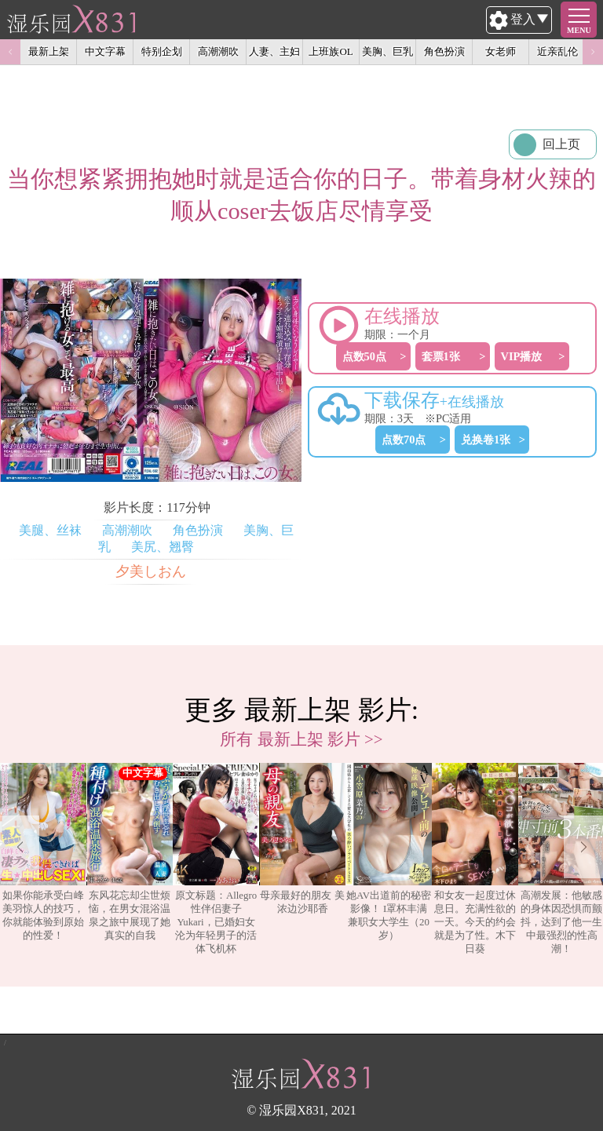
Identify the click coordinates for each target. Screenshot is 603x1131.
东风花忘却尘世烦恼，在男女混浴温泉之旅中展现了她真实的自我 (129, 852)
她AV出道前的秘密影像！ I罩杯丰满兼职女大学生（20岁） (388, 852)
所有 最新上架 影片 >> (301, 739)
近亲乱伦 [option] (557, 51)
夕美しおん (150, 571)
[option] (43, 859)
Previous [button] (10, 51)
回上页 (561, 144)
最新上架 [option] (48, 51)
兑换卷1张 (485, 439)
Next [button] (593, 51)
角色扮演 (198, 530)
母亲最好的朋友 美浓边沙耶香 (302, 838)
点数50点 (364, 356)
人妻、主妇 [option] (274, 51)
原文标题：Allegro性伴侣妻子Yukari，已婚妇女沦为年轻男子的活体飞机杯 (216, 858)
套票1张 (441, 356)
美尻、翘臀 (162, 546)
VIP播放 (522, 356)
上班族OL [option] (331, 51)
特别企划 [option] (161, 51)
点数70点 (404, 439)
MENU (579, 30)
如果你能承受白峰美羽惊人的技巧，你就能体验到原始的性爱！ (43, 852)
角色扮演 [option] (444, 51)
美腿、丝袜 (50, 530)
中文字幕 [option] (105, 51)
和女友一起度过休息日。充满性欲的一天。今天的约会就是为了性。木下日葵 (475, 858)
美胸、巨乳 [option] (387, 51)
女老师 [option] (500, 51)
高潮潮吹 (127, 530)
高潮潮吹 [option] (218, 51)
